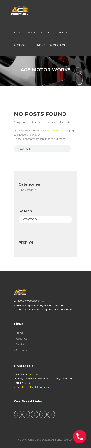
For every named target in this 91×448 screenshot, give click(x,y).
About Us (21, 339)
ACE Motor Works (50, 131)
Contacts (21, 350)
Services (21, 344)
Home (19, 333)
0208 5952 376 (36, 374)
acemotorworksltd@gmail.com (32, 387)
